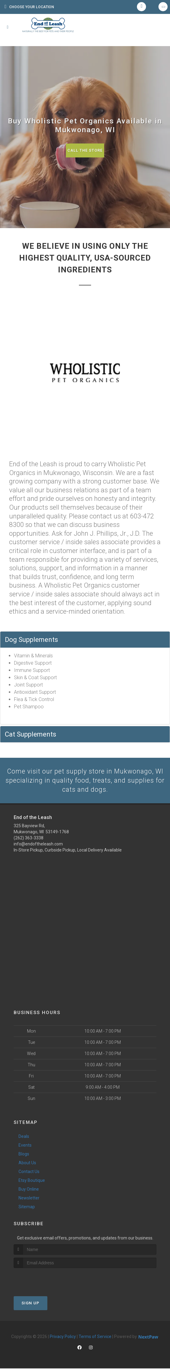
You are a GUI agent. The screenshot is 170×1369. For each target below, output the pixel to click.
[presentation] (46, 1280)
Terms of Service (95, 1337)
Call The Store (85, 150)
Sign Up (30, 1303)
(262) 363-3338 (28, 838)
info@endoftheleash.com (38, 844)
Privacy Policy (63, 1337)
